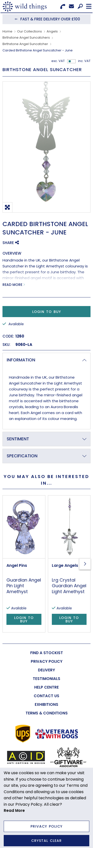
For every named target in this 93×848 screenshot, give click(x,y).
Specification (22, 456)
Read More (12, 284)
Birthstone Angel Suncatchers (26, 37)
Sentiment (18, 439)
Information (21, 360)
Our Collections (29, 31)
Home (7, 31)
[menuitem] (46, 653)
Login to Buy (46, 311)
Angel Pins (16, 565)
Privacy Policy (46, 826)
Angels (52, 31)
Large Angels (65, 565)
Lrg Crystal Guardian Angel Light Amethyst (69, 586)
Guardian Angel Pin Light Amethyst (23, 586)
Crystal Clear (46, 840)
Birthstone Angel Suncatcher (25, 44)
